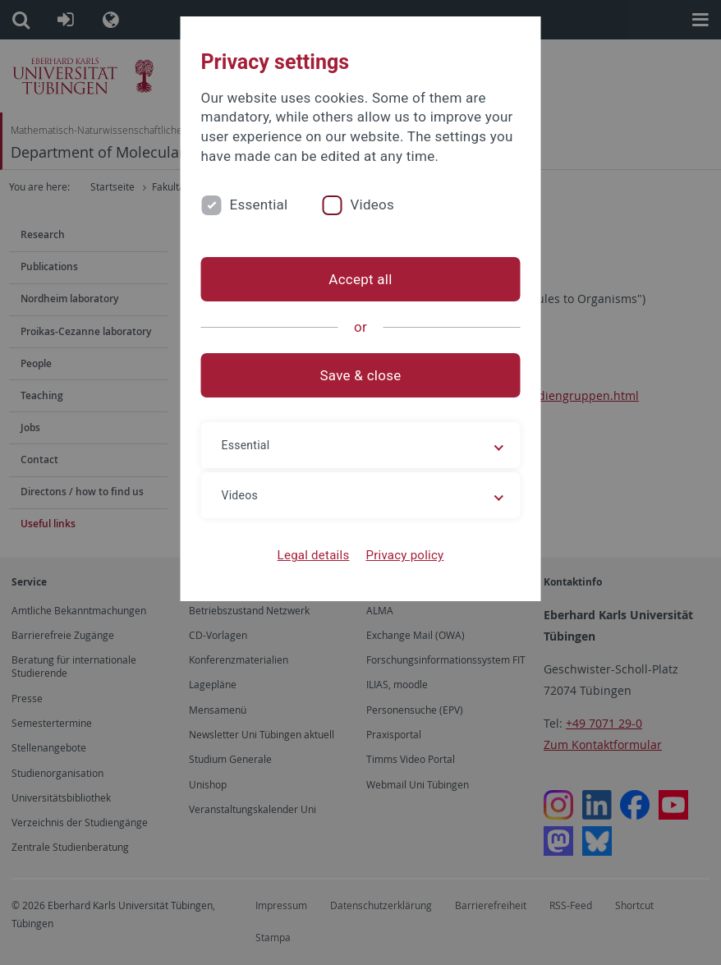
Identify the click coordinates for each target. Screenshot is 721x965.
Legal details (314, 555)
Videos (372, 204)
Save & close (361, 375)
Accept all (360, 279)
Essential (259, 204)
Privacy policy (404, 555)
